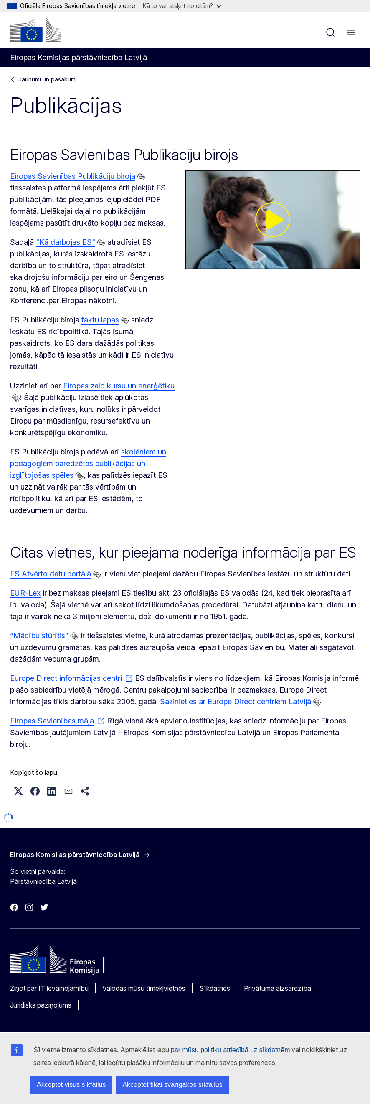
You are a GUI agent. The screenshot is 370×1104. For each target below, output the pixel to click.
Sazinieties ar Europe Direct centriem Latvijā (235, 701)
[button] (18, 791)
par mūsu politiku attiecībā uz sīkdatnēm (230, 1049)
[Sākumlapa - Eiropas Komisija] (35, 29)
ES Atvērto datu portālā (50, 573)
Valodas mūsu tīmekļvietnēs (143, 988)
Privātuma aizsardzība (277, 988)
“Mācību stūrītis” (39, 635)
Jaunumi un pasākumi (47, 79)
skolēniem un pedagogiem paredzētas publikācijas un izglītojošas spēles (88, 463)
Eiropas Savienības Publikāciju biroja (72, 176)
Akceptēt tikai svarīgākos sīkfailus (172, 1084)
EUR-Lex (25, 593)
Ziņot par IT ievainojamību (49, 988)
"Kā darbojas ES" (65, 242)
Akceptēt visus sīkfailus (71, 1084)
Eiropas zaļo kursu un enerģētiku (119, 385)
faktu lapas (100, 319)
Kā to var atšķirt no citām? (182, 5)
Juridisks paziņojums (40, 1005)
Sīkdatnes (214, 988)
